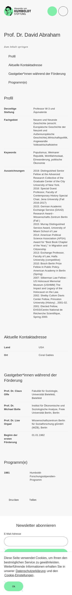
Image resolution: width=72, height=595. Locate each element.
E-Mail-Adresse (12, 533)
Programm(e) (17, 82)
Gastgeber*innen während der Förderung (36, 74)
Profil (12, 56)
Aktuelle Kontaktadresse (25, 65)
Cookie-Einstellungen (18, 575)
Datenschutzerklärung (31, 571)
